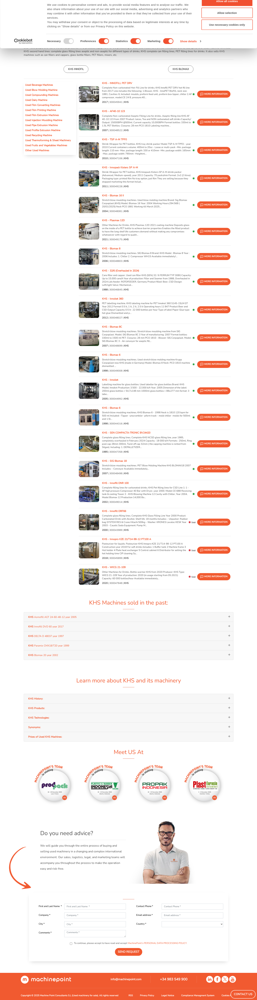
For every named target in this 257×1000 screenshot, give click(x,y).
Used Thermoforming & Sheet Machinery (48, 140)
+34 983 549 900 (173, 979)
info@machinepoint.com (126, 979)
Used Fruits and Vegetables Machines (46, 145)
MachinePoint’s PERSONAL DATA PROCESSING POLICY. (157, 943)
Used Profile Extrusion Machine (42, 130)
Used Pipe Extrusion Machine (41, 125)
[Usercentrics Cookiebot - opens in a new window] (23, 49)
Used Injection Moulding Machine (43, 120)
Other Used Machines (37, 150)
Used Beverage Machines (39, 85)
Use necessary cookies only (227, 33)
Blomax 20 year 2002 (43, 655)
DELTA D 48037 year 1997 (46, 636)
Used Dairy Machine (36, 100)
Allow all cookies (227, 9)
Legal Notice (167, 995)
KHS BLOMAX (181, 69)
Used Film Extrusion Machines (42, 115)
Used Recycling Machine (38, 135)
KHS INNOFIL (76, 69)
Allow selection (227, 21)
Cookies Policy (228, 995)
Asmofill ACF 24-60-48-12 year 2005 (52, 617)
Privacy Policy (147, 995)
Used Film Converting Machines (42, 105)
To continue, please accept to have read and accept (130, 943)
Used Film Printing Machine (40, 110)
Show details (188, 49)
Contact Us (243, 994)
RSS (131, 995)
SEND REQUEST (128, 952)
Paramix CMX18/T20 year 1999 (48, 645)
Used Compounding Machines (41, 95)
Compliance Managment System (197, 995)
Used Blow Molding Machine (41, 90)
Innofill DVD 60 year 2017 (46, 626)
